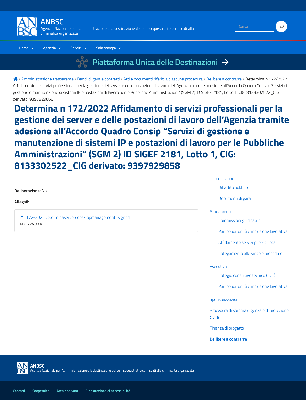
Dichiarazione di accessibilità (107, 391)
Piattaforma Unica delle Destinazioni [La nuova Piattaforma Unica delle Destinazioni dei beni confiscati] (155, 62)
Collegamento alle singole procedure (250, 253)
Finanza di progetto (227, 328)
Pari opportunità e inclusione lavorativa (253, 231)
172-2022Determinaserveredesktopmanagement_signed (75, 217)
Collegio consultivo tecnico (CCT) (246, 275)
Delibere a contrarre (228, 339)
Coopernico (40, 391)
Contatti (19, 391)
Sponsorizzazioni (225, 299)
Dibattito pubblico (233, 187)
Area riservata (67, 391)
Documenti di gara (234, 198)
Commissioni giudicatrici (239, 220)
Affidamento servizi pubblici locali (248, 242)
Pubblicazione (222, 178)
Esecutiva (218, 266)
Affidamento (221, 211)
